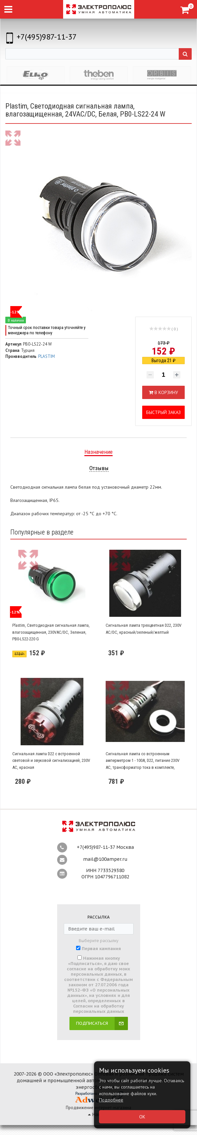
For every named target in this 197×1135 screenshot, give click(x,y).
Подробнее (111, 1100)
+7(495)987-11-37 (47, 37)
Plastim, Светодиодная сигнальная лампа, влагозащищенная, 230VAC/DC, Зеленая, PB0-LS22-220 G (51, 632)
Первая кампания (101, 948)
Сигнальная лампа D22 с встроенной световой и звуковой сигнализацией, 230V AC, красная (51, 760)
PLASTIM (46, 356)
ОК (142, 1117)
